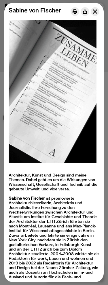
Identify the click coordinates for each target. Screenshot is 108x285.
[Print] (75, 11)
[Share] (85, 11)
